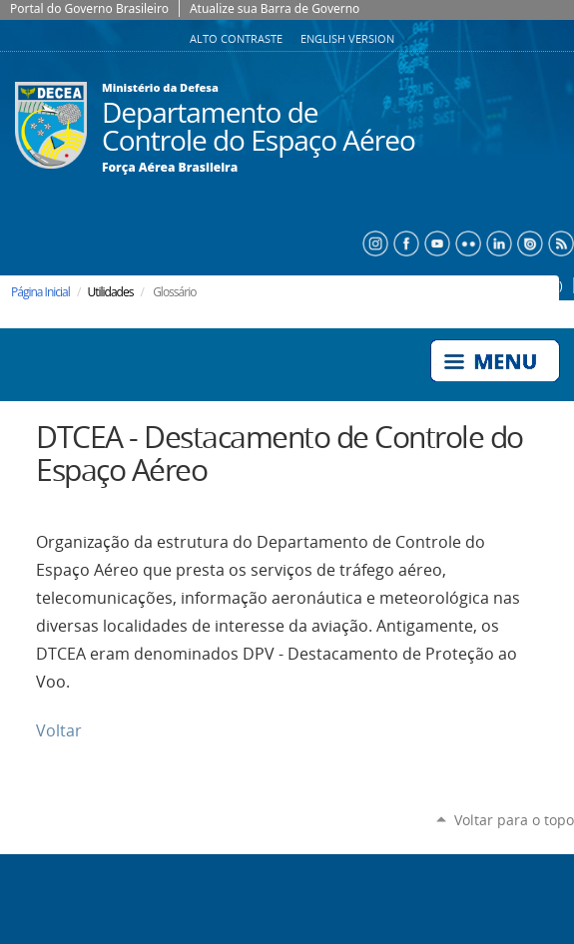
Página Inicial (40, 291)
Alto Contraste (238, 39)
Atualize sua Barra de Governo (274, 8)
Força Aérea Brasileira (170, 168)
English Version (347, 39)
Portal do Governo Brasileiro (89, 8)
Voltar (59, 730)
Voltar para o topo (514, 819)
